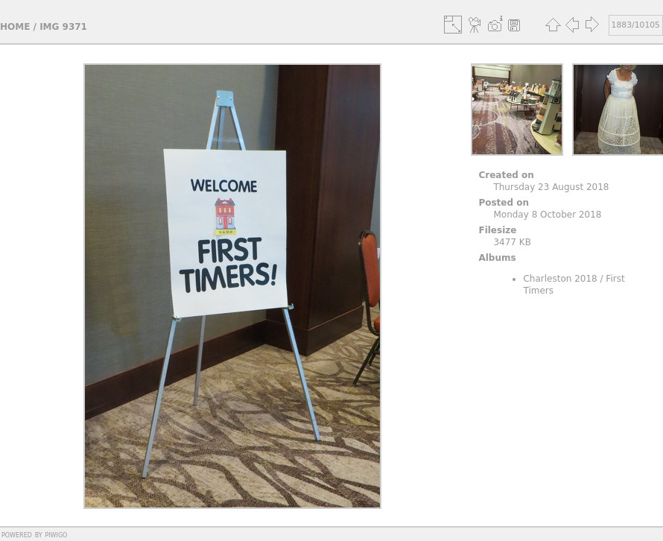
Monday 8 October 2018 (547, 214)
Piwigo (56, 534)
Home (15, 27)
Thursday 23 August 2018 (551, 187)
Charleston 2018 (560, 278)
